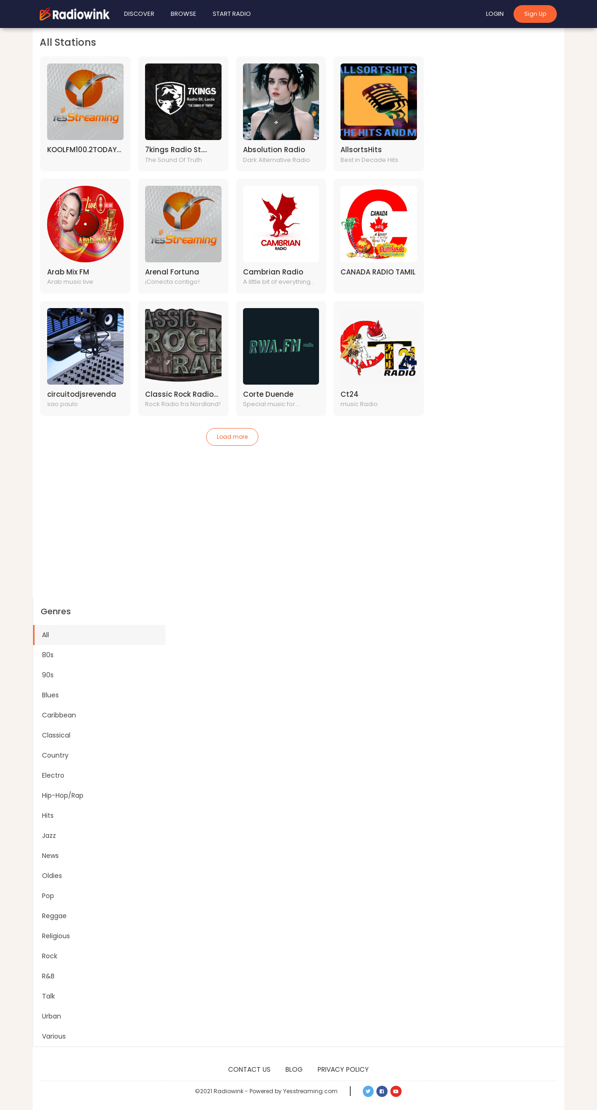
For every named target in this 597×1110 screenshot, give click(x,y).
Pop (48, 895)
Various (54, 1036)
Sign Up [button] (535, 14)
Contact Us (249, 1069)
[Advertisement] (298, 528)
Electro (53, 775)
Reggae (54, 915)
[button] (368, 1091)
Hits (48, 815)
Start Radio (232, 13)
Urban (51, 1016)
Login (495, 13)
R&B (48, 976)
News (50, 855)
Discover (139, 13)
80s (48, 655)
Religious (56, 936)
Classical (56, 735)
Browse (183, 13)
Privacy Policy (343, 1069)
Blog (294, 1069)
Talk (48, 996)
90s (48, 675)
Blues (50, 695)
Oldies (52, 875)
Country (55, 755)
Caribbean (59, 715)
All (45, 634)
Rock (49, 956)
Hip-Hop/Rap (62, 795)
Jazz (49, 835)
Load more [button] (232, 437)
